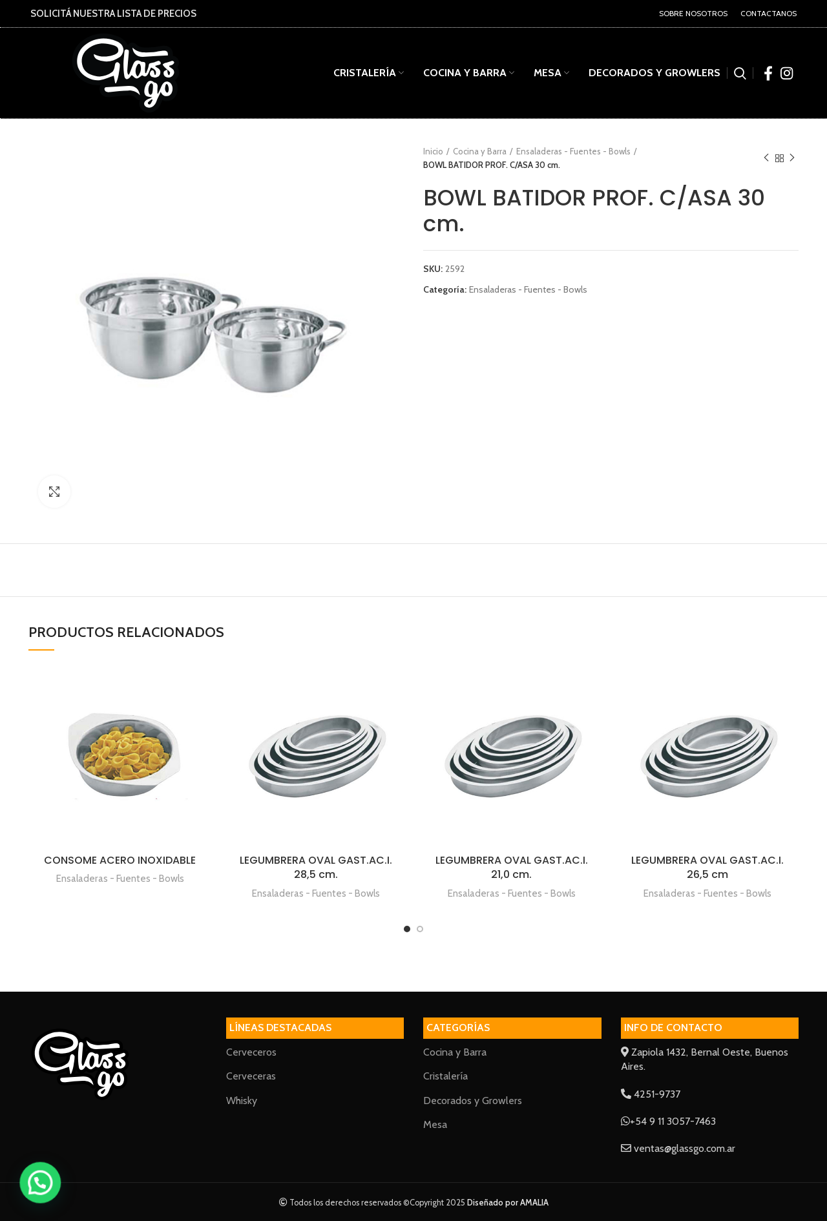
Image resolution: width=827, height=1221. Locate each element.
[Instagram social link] (787, 73)
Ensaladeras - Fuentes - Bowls (573, 151)
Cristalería (445, 1076)
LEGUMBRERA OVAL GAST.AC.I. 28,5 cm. (316, 867)
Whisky (241, 1100)
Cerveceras (251, 1076)
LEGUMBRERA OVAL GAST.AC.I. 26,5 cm (707, 867)
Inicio (433, 151)
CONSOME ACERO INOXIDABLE (120, 860)
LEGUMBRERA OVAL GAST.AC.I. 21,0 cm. (511, 867)
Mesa (435, 1124)
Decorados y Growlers (472, 1100)
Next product (792, 158)
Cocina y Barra (480, 151)
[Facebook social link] (768, 73)
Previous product (766, 158)
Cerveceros (251, 1052)
